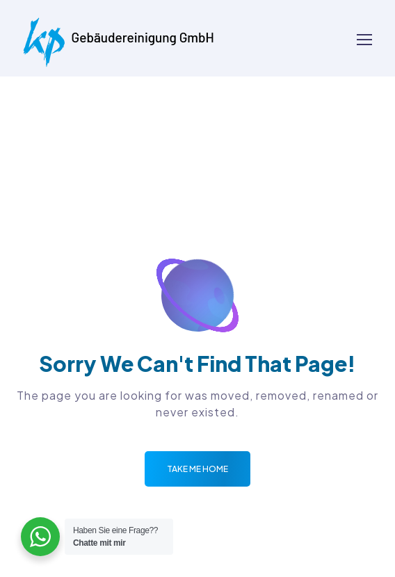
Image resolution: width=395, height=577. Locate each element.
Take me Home (197, 469)
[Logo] (118, 38)
